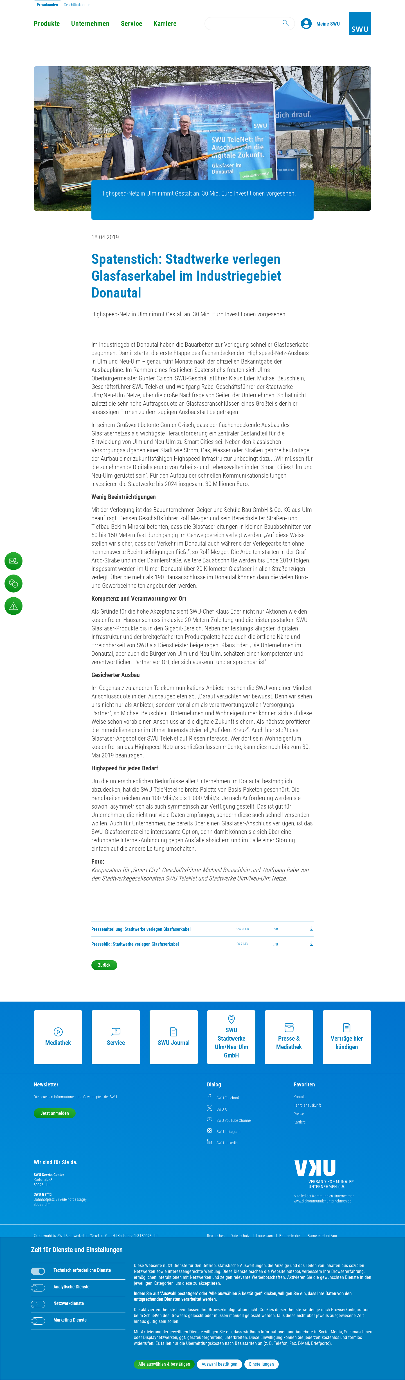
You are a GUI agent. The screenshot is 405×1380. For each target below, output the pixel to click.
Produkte (47, 24)
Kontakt (300, 1097)
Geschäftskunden (77, 5)
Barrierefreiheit (290, 1235)
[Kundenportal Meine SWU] (328, 23)
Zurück (104, 965)
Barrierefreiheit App (322, 1235)
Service (131, 24)
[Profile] (308, 23)
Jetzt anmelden (54, 1113)
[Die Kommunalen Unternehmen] (324, 1176)
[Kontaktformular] (13, 561)
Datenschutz (241, 1235)
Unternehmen (90, 24)
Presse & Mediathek (289, 1036)
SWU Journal (174, 1036)
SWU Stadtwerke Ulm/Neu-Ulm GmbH (231, 1037)
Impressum (265, 1235)
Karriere (165, 24)
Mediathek (58, 1036)
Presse (299, 1113)
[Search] (249, 23)
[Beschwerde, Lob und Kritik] (13, 584)
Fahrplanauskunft (307, 1105)
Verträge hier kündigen (347, 1036)
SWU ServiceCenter (49, 1174)
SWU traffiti (42, 1194)
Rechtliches (216, 1235)
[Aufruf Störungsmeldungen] (13, 606)
